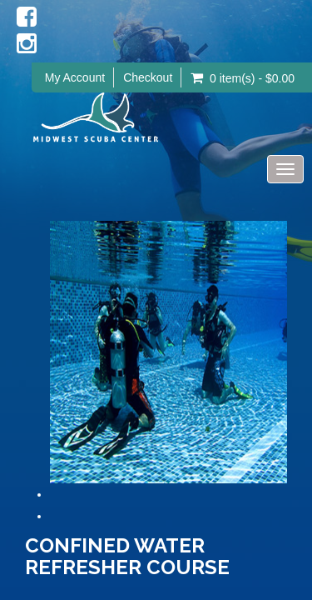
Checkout (147, 77)
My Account (75, 77)
